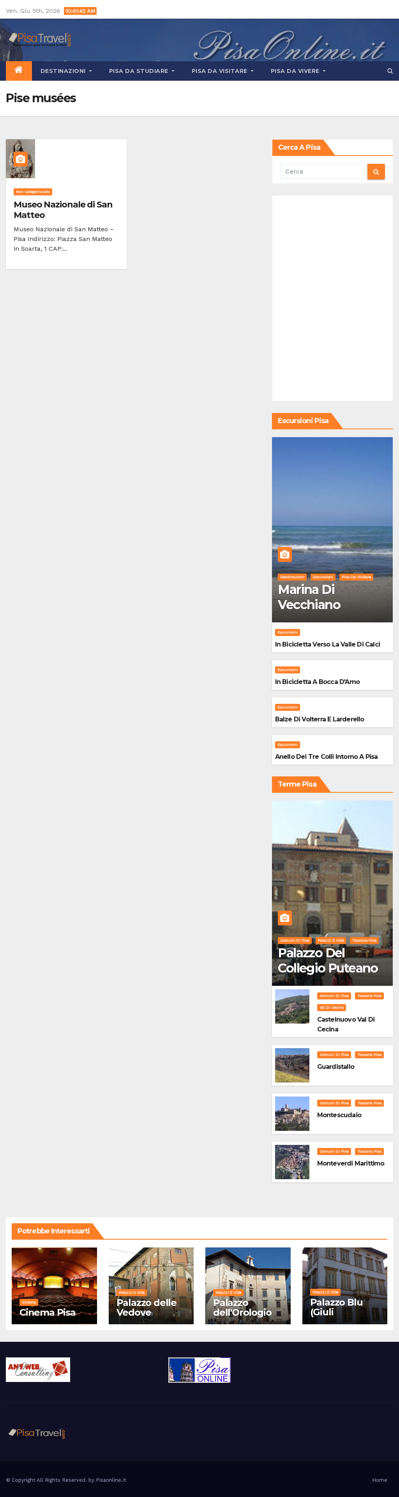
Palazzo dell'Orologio (242, 1307)
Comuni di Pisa (294, 940)
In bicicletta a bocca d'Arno (317, 682)
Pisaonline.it (111, 1480)
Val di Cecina (332, 1007)
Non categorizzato (33, 192)
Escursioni (323, 577)
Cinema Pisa (47, 1312)
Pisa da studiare (142, 70)
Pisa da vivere (298, 70)
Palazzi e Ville (331, 940)
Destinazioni (66, 70)
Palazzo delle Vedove (147, 1307)
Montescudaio (339, 1115)
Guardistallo (335, 1066)
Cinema (29, 1302)
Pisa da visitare (223, 70)
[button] (390, 70)
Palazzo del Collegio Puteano (328, 960)
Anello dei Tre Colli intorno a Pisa (326, 756)
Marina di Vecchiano (309, 597)
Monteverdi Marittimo (351, 1163)
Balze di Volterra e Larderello (319, 719)
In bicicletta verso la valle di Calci (327, 644)
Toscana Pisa (364, 940)
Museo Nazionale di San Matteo (63, 209)
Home (379, 1480)
